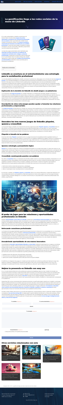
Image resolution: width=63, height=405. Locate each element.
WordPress (46, 1)
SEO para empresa (28, 1)
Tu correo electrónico (46, 301)
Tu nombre (16, 301)
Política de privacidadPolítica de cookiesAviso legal (49, 395)
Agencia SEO (18, 1)
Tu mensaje (31, 311)
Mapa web (35, 400)
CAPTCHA (47, 329)
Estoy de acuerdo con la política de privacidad (17, 331)
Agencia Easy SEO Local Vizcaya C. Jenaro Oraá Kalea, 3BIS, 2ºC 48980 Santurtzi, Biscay (8, 395)
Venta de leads (38, 1)
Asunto (31, 306)
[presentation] (40, 333)
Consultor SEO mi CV (57, 1)
